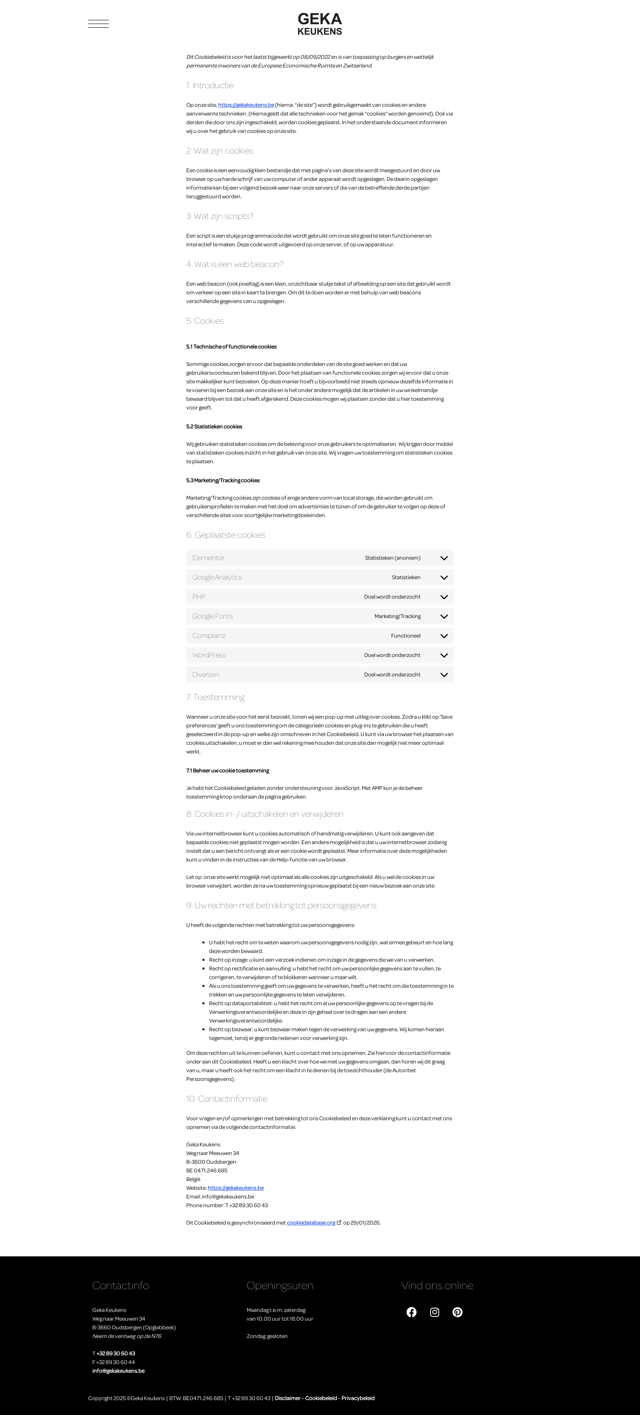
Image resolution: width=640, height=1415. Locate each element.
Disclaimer (288, 1397)
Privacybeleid (358, 1397)
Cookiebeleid (321, 1397)
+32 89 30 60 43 (115, 1353)
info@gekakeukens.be (118, 1370)
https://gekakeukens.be (246, 104)
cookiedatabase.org (311, 1222)
